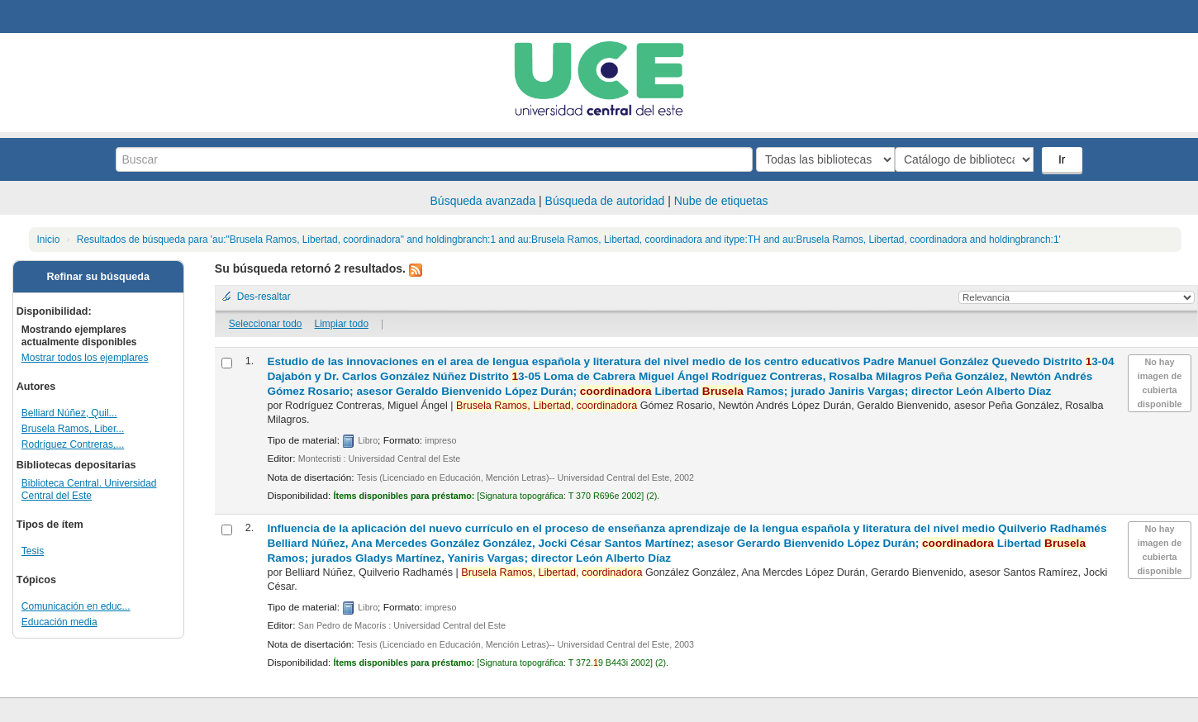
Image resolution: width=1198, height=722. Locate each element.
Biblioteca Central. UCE (58, 16)
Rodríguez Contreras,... (72, 444)
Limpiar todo (341, 324)
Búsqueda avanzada (483, 200)
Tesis (32, 551)
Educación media (59, 622)
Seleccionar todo (265, 324)
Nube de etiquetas (721, 200)
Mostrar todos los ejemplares (85, 357)
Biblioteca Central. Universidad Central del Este (89, 489)
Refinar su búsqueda (98, 277)
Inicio (48, 239)
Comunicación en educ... (76, 606)
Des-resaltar (264, 296)
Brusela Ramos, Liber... (72, 429)
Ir (1063, 159)
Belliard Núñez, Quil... (69, 413)
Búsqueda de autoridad (605, 200)
